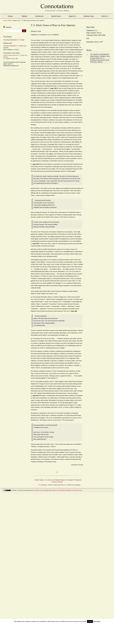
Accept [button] (90, 621)
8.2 (96, 30)
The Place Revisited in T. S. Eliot (13, 40)
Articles (11, 16)
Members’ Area (89, 16)
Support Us (72, 16)
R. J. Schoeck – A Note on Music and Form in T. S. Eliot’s (60, 485)
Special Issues (56, 16)
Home (4, 20)
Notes (89, 50)
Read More (96, 621)
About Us (105, 16)
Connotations (57, 5)
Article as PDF (98, 42)
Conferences (39, 16)
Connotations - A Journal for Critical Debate (20, 490)
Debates (24, 16)
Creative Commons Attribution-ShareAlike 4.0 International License (67, 490)
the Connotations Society (37, 490)
